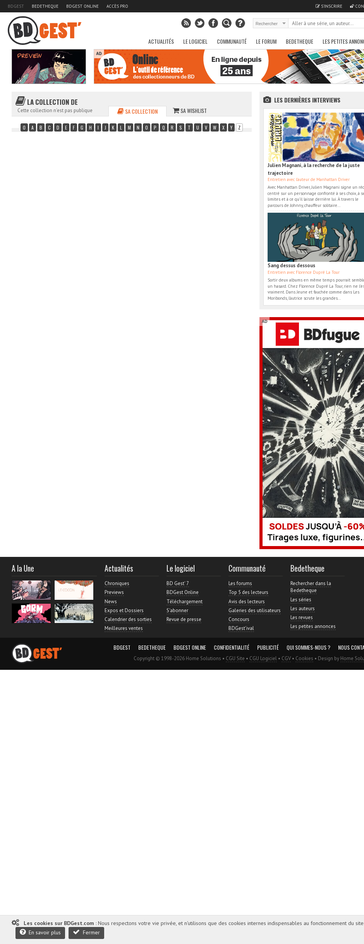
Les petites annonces (313, 626)
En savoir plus (40, 932)
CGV (286, 658)
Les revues (301, 617)
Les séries (300, 599)
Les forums (240, 583)
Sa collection (137, 111)
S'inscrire (329, 6)
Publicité (268, 647)
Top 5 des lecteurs (248, 592)
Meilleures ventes (124, 628)
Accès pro (117, 6)
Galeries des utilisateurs (254, 610)
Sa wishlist (190, 110)
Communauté (232, 41)
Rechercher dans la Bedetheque (310, 587)
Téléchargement (185, 601)
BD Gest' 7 (178, 583)
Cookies (304, 658)
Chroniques (117, 583)
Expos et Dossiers (124, 610)
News (111, 601)
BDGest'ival (241, 628)
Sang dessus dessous (291, 265)
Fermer (86, 932)
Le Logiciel (195, 41)
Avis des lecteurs (246, 601)
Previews (114, 592)
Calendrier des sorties (128, 619)
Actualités (161, 41)
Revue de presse (184, 619)
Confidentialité (231, 647)
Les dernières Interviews (307, 100)
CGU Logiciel (263, 658)
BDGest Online (82, 6)
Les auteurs (302, 608)
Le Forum (266, 41)
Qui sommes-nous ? (308, 647)
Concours (238, 619)
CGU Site (235, 658)
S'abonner (177, 610)
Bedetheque (45, 6)
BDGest (16, 6)
